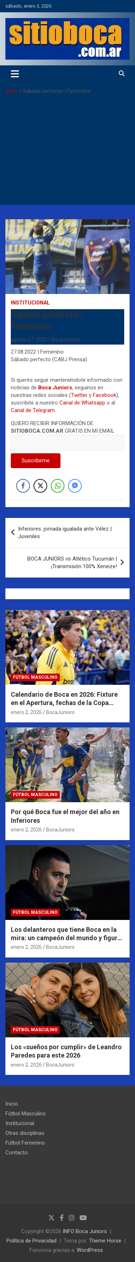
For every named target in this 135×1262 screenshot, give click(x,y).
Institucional (30, 303)
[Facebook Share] (23, 486)
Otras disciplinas (24, 1133)
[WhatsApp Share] (57, 486)
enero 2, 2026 (26, 712)
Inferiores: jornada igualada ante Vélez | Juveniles (65, 533)
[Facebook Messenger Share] (75, 486)
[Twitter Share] (40, 486)
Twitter (79, 395)
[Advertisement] (67, 154)
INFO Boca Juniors (85, 1231)
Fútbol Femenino (25, 1143)
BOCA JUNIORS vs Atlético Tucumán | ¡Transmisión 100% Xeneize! (72, 563)
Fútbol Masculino (35, 677)
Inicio (11, 1104)
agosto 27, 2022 (29, 339)
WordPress (90, 1250)
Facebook (104, 395)
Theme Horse (105, 1240)
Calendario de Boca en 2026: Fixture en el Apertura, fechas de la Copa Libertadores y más (64, 703)
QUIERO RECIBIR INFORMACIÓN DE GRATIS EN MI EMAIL (67, 433)
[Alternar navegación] (14, 73)
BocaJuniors (65, 339)
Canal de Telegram (33, 410)
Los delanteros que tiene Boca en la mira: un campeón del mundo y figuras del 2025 (67, 938)
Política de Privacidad (31, 1240)
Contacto (16, 1152)
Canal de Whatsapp (82, 402)
